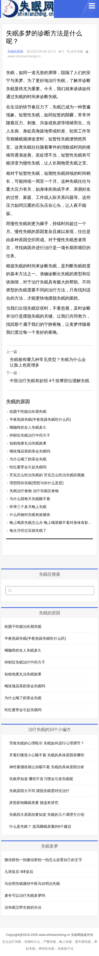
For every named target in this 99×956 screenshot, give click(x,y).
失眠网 (76, 935)
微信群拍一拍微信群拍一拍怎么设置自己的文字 (43, 860)
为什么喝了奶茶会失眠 (28, 459)
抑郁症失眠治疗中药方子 (30, 435)
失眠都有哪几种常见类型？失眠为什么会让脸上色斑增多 (48, 362)
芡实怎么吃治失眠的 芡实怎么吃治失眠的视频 (47, 475)
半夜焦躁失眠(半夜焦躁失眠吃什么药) (40, 419)
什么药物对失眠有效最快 (30, 515)
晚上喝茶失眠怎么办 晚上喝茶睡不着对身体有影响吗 (53, 522)
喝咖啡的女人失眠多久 (28, 427)
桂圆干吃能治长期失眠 (28, 411)
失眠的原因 (15, 51)
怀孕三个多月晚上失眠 (28, 507)
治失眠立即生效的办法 (22, 907)
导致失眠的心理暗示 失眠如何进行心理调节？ (46, 743)
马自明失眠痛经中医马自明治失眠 (32, 883)
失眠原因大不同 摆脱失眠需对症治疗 (39, 791)
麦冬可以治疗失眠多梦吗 (24, 895)
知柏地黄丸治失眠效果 (28, 443)
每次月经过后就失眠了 (28, 530)
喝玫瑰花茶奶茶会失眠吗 (30, 451)
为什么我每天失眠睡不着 (30, 499)
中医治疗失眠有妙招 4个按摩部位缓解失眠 (49, 380)
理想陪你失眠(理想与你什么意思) (37, 483)
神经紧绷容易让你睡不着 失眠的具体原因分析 (46, 767)
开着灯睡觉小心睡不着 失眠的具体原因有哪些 (46, 755)
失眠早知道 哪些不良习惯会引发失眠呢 (41, 779)
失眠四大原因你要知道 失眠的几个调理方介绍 (46, 814)
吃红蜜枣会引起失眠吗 (28, 467)
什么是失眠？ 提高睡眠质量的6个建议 (40, 826)
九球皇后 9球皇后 (19, 872)
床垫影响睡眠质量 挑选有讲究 (33, 803)
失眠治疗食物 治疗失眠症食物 (34, 491)
